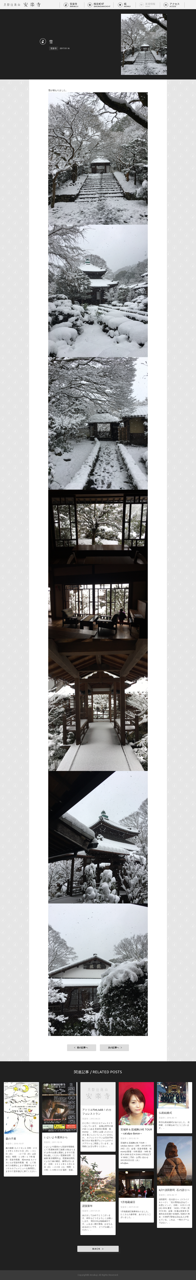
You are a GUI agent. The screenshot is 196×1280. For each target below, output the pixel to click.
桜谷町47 (102, 4)
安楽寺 (74, 4)
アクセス (175, 4)
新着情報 (150, 4)
